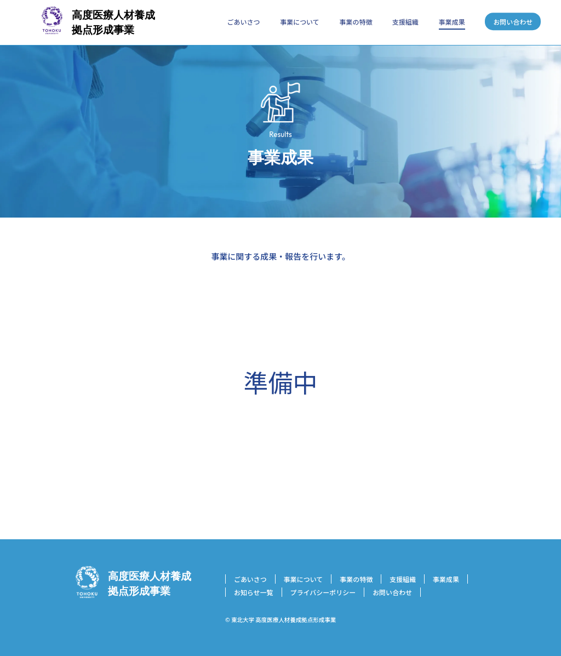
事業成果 (452, 21)
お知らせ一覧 (253, 592)
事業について (299, 21)
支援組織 (405, 21)
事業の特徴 (355, 21)
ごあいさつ (243, 21)
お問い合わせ (513, 21)
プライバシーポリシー (323, 592)
